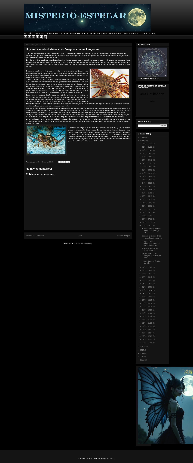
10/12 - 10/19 (147, 307)
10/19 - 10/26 (147, 310)
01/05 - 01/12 (147, 144)
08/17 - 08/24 (147, 280)
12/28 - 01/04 (147, 343)
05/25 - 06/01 (147, 203)
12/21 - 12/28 (147, 339)
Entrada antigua (123, 236)
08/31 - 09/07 (147, 287)
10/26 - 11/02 (147, 313)
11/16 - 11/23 (147, 323)
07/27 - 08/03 (147, 270)
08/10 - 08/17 (147, 277)
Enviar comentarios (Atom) (83, 243)
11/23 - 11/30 (147, 326)
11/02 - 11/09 (147, 316)
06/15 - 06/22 (147, 213)
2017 (142, 353)
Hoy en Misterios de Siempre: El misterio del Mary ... (151, 256)
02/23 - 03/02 (147, 167)
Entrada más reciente (35, 236)
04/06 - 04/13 (147, 180)
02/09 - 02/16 (147, 160)
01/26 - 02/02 (147, 154)
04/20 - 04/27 (147, 186)
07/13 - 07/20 (147, 226)
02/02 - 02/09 (147, 157)
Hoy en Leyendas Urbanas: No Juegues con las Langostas (151, 243)
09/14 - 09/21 (147, 293)
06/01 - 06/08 (147, 206)
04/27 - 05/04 (147, 190)
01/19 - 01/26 (147, 150)
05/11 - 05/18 (147, 196)
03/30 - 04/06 (147, 176)
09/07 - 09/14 (147, 290)
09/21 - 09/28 (147, 297)
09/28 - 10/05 (147, 300)
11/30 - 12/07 (147, 329)
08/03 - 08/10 (147, 274)
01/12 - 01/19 (147, 147)
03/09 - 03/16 (147, 173)
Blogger (111, 458)
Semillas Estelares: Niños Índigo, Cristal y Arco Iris (152, 237)
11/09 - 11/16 (147, 320)
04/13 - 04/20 (147, 183)
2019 (142, 357)
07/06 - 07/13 (147, 222)
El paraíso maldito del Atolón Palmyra (150, 250)
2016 (142, 350)
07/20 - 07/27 (147, 267)
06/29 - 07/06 (147, 219)
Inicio (80, 236)
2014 (142, 141)
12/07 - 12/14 (147, 333)
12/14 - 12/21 (147, 336)
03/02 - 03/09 (147, 170)
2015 (142, 347)
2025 (142, 360)
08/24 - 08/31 (147, 284)
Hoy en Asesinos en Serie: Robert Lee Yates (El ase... (151, 231)
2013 (142, 138)
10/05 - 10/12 (147, 303)
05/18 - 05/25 (147, 199)
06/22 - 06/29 (147, 216)
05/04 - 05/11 (147, 193)
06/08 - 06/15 (147, 209)
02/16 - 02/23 (147, 163)
